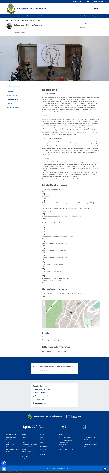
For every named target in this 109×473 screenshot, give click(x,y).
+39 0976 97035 (62, 444)
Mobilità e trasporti (26, 451)
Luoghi (26, 20)
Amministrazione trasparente (47, 452)
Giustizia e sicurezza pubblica (29, 454)
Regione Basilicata (78, 1)
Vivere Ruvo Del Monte (17, 20)
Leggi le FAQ (86, 439)
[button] (95, 1)
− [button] (44, 304)
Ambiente (24, 459)
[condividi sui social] (84, 23)
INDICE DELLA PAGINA (14, 86)
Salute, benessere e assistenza (29, 461)
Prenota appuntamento (89, 437)
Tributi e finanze (25, 456)
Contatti (61, 435)
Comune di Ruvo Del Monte (31, 8)
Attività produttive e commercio (29, 444)
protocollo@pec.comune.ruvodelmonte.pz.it (69, 447)
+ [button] (44, 302)
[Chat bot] (105, 469)
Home (7, 20)
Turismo (24, 449)
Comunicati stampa (44, 440)
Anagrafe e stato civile (27, 437)
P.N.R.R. (85, 446)
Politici (7, 447)
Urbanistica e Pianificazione (28, 447)
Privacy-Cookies (44, 468)
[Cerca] (101, 8)
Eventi (41, 442)
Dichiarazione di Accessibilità (90, 444)
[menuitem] (78, 16)
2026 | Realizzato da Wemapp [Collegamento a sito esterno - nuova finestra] (13, 472)
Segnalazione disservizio (89, 442)
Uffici (7, 442)
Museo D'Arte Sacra (35, 20)
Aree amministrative (11, 437)
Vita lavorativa (25, 442)
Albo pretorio (43, 449)
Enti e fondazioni (10, 444)
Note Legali (52, 468)
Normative (42, 454)
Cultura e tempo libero (27, 440)
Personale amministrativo (12, 449)
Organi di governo (10, 440)
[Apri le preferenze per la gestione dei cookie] (4, 469)
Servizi (24, 435)
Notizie (41, 437)
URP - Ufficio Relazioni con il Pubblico (67, 450)
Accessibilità (65, 468)
